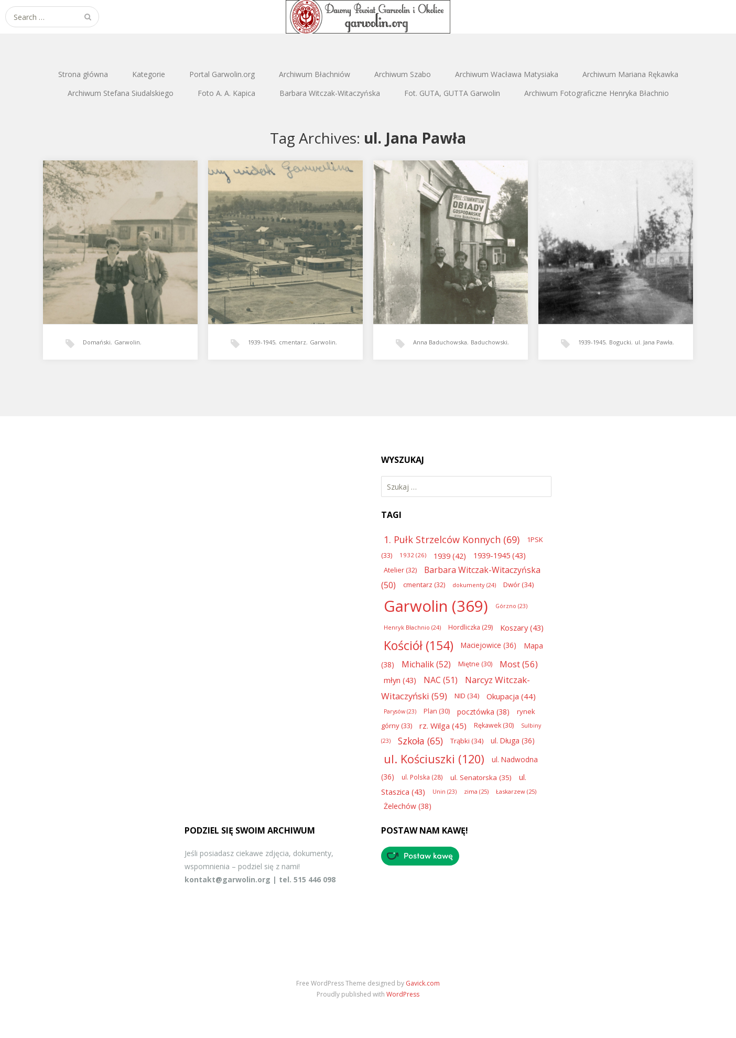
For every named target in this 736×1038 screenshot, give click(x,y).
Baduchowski (489, 342)
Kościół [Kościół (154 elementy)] (418, 645)
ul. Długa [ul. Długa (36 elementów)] (513, 740)
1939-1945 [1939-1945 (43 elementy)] (499, 555)
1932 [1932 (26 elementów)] (412, 555)
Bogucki (620, 342)
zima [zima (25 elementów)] (476, 791)
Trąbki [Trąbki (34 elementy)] (466, 740)
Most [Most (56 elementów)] (519, 664)
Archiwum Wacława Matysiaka (506, 74)
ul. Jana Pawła (654, 342)
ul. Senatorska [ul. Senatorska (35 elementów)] (481, 777)
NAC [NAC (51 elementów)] (441, 680)
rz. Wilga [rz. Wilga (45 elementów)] (443, 725)
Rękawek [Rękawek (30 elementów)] (494, 725)
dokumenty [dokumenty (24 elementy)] (474, 585)
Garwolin (127, 342)
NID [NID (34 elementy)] (466, 695)
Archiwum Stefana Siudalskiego (121, 93)
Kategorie (148, 74)
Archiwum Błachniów (314, 74)
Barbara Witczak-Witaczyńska (329, 93)
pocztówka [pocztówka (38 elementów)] (483, 712)
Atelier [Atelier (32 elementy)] (400, 570)
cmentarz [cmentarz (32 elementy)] (424, 584)
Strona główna (83, 74)
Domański (97, 342)
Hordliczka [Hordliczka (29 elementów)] (470, 627)
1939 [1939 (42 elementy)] (450, 555)
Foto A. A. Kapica (226, 93)
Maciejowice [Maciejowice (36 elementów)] (488, 645)
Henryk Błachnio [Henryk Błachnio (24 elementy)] (412, 627)
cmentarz (292, 342)
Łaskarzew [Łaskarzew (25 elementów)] (516, 791)
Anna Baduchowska (440, 342)
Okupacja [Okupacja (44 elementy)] (511, 696)
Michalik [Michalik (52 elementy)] (426, 664)
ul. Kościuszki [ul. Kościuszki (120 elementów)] (434, 758)
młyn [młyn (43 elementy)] (400, 680)
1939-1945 (261, 342)
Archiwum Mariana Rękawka (630, 74)
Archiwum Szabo (402, 74)
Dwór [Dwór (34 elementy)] (518, 584)
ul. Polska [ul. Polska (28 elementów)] (422, 777)
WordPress (402, 994)
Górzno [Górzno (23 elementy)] (511, 606)
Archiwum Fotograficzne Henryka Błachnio (596, 93)
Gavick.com (423, 983)
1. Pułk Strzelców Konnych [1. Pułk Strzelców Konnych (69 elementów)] (451, 539)
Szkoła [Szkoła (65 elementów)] (420, 740)
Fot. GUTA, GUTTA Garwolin (452, 93)
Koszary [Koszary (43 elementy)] (522, 627)
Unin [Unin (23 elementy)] (444, 791)
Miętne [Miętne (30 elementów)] (475, 663)
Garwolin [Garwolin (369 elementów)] (436, 606)
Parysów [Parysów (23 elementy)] (400, 711)
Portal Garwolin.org (222, 74)
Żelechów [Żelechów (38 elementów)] (407, 806)
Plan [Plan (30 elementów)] (437, 711)
